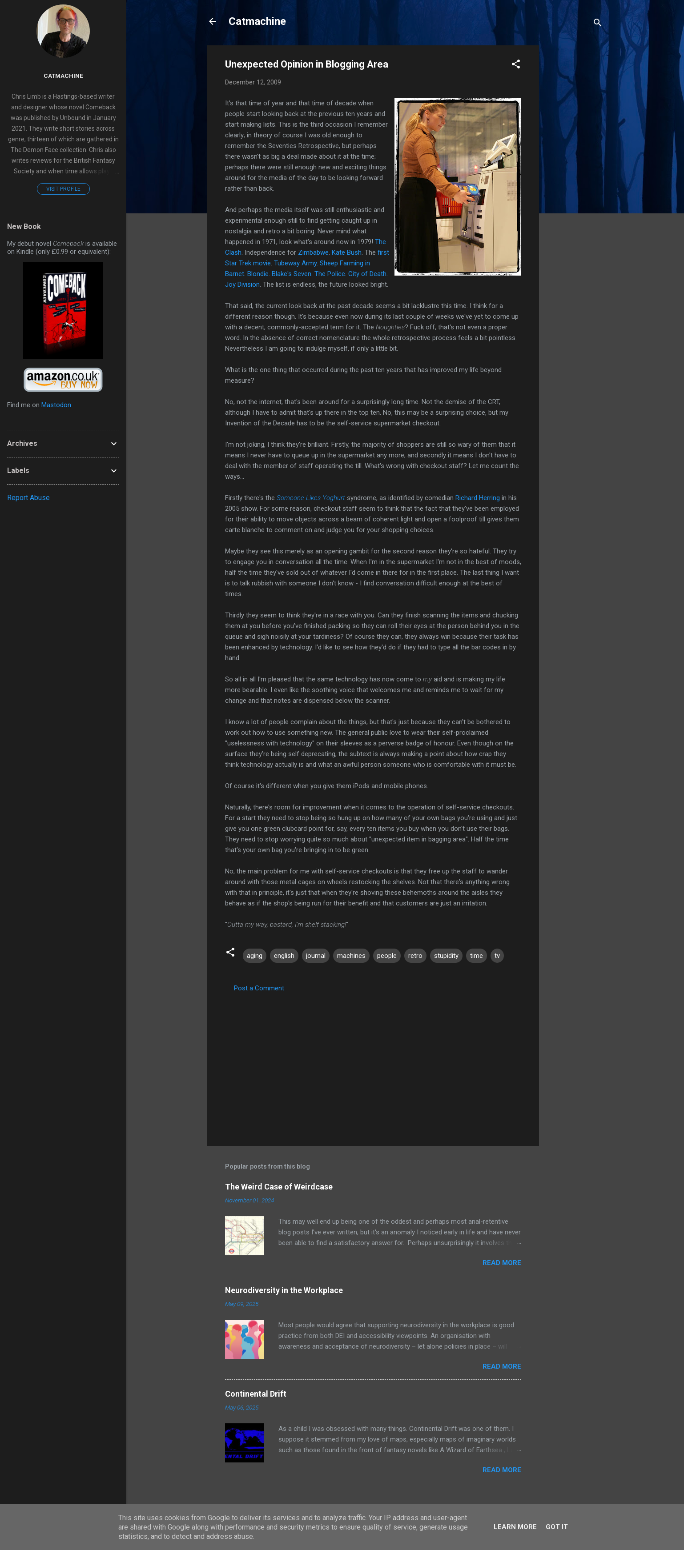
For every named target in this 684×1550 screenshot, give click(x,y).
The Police (329, 274)
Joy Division (242, 284)
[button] (516, 65)
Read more (502, 1263)
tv (497, 956)
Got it (557, 1527)
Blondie (258, 274)
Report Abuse (28, 497)
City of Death (367, 274)
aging (254, 956)
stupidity (446, 956)
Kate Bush (347, 252)
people (387, 956)
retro (415, 956)
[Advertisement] (574, 178)
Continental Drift (255, 1393)
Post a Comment (259, 988)
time (476, 956)
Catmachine (257, 21)
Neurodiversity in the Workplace (284, 1290)
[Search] (597, 24)
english (284, 956)
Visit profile (63, 189)
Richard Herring (477, 498)
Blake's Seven (291, 274)
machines (351, 956)
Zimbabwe (313, 252)
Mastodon (56, 405)
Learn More (515, 1527)
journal (316, 956)
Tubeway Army (295, 263)
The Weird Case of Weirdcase (279, 1186)
